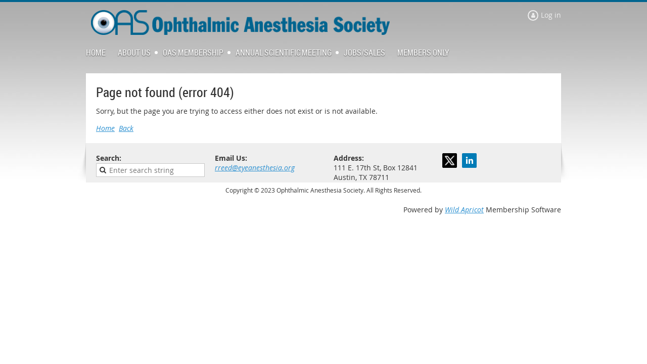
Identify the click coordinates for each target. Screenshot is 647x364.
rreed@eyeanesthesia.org (255, 167)
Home (105, 128)
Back (126, 128)
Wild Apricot (464, 209)
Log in (551, 15)
